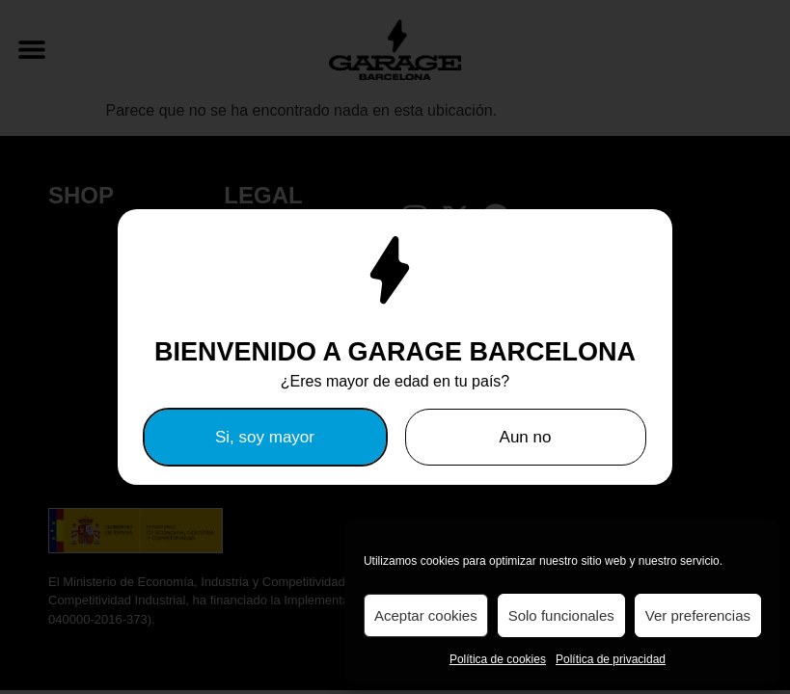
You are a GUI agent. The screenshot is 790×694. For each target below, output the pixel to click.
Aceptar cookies (425, 615)
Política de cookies (497, 659)
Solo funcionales (561, 615)
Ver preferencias (697, 615)
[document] (395, 347)
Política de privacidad (611, 659)
